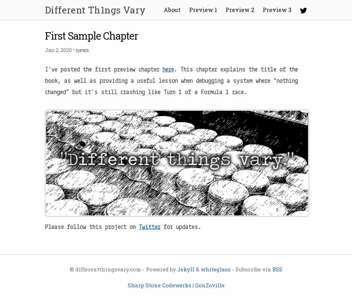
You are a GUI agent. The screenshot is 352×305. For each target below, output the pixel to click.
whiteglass (216, 269)
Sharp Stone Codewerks (159, 285)
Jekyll (185, 269)
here (168, 70)
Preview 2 (240, 9)
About (172, 9)
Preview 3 (277, 9)
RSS (277, 269)
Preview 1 (203, 9)
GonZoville (210, 285)
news (82, 50)
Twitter (149, 227)
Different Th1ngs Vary (95, 10)
